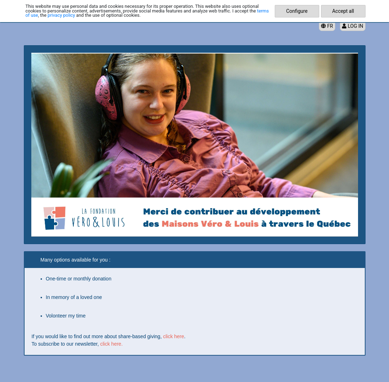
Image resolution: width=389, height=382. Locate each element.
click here (173, 336)
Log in (352, 26)
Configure (296, 11)
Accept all (343, 11)
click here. (111, 344)
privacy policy (61, 15)
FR (327, 26)
